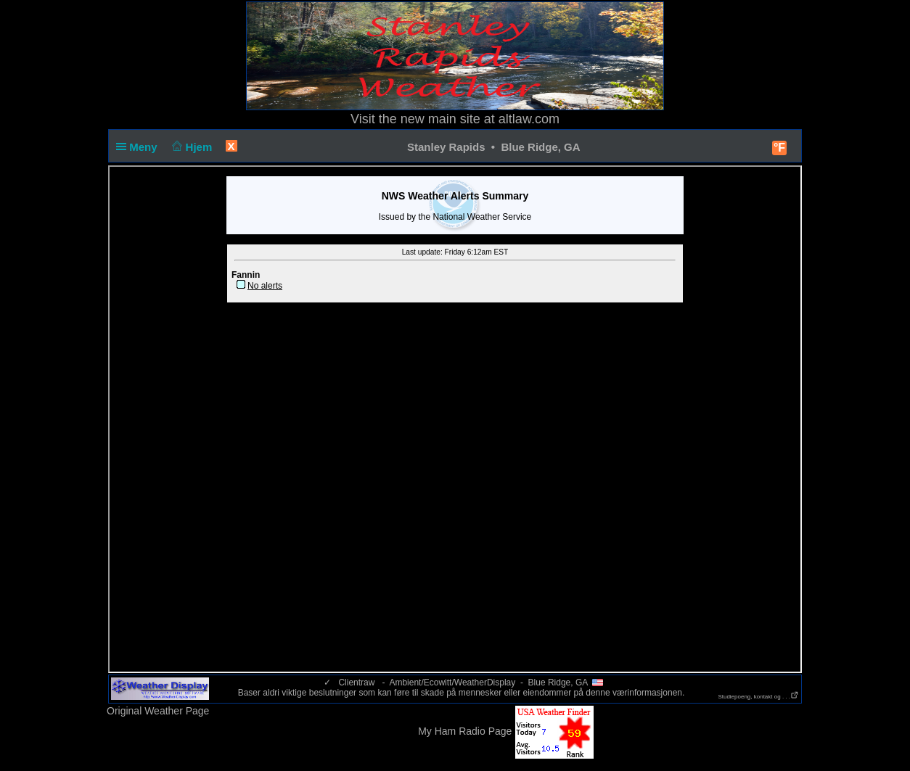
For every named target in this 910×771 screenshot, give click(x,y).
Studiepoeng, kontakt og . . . (758, 696)
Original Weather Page (158, 711)
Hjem (190, 147)
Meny (139, 147)
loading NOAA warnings (455, 419)
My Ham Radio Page (465, 731)
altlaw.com (529, 119)
